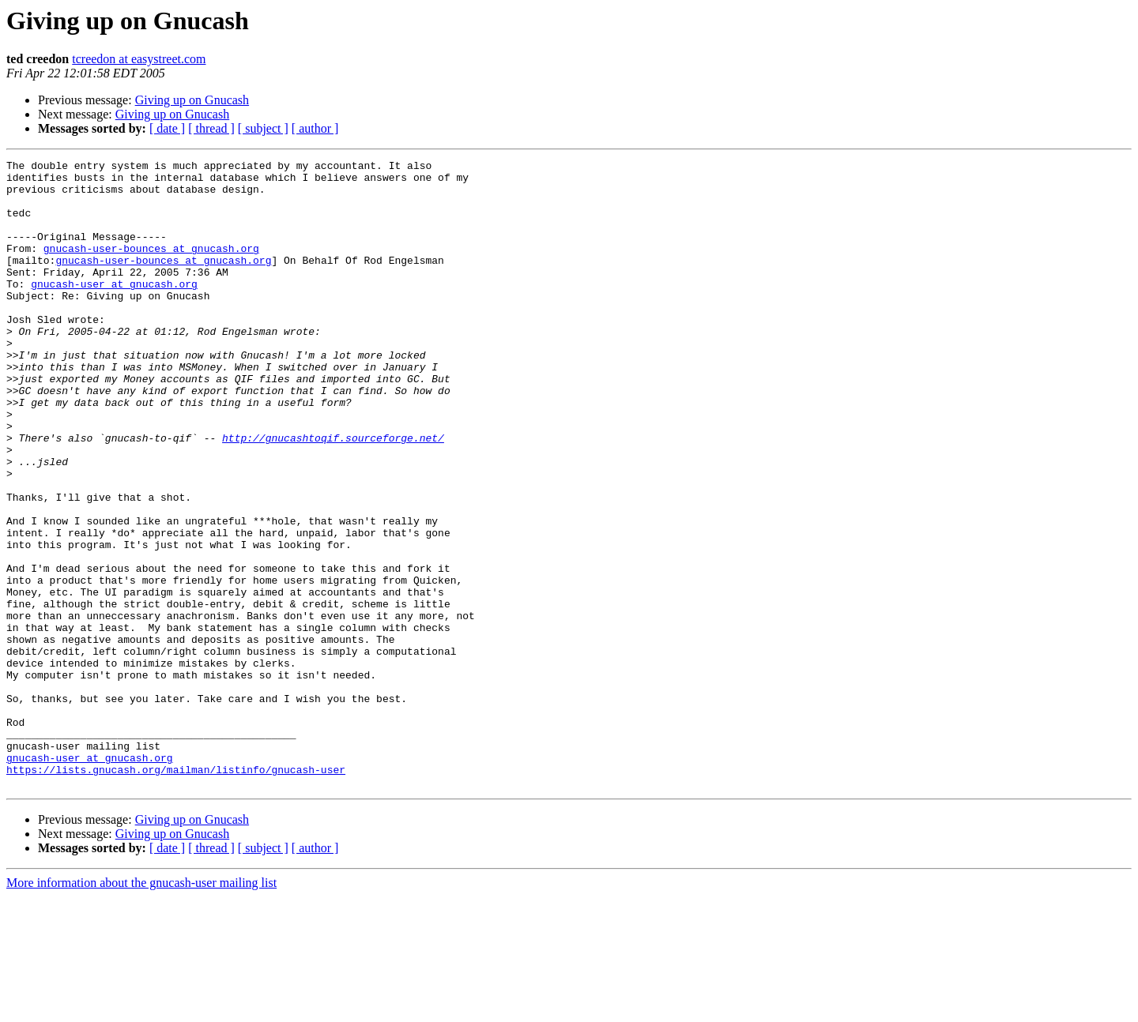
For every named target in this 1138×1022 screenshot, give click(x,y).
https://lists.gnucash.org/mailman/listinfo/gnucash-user (175, 892)
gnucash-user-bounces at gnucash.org (151, 267)
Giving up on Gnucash (192, 100)
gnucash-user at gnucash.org (114, 309)
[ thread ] (211, 128)
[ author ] (315, 128)
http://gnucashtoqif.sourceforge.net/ (333, 494)
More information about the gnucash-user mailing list (141, 1008)
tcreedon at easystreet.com (138, 59)
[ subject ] (263, 128)
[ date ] (167, 128)
